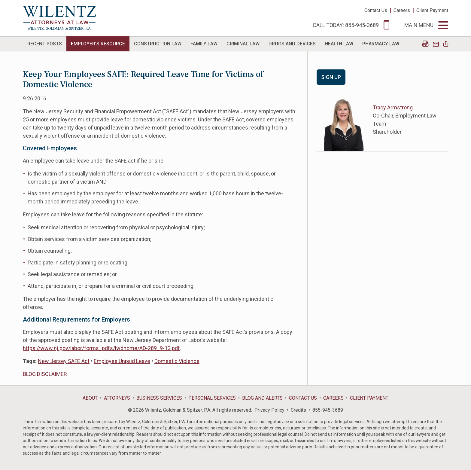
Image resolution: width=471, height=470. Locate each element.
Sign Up (331, 77)
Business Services (159, 398)
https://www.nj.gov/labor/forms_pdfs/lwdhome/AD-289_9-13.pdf (101, 348)
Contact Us (375, 10)
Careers (402, 10)
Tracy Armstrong (393, 107)
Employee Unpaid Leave (122, 361)
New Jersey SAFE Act (64, 361)
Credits (298, 410)
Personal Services (212, 398)
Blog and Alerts (262, 398)
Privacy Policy (269, 410)
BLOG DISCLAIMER (45, 374)
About (90, 398)
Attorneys (117, 398)
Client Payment (432, 10)
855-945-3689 (327, 410)
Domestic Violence (176, 361)
